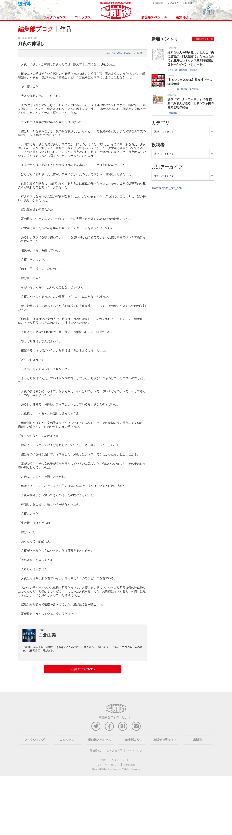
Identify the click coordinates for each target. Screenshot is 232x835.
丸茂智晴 (194, 89)
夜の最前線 (182, 89)
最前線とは (158, 3)
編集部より (184, 17)
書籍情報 (183, 70)
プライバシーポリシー (108, 765)
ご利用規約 (129, 765)
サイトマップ (134, 750)
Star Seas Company (112, 769)
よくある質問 (114, 750)
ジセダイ (126, 760)
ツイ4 (115, 760)
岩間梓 (173, 113)
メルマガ (174, 3)
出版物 (188, 3)
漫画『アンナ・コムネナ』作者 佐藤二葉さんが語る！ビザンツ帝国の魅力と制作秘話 (190, 103)
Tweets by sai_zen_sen (167, 187)
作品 (108, 53)
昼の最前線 (172, 70)
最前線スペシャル (154, 17)
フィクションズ (54, 17)
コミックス (83, 17)
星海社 (104, 760)
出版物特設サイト (165, 739)
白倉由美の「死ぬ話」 (122, 53)
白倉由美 (138, 53)
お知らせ (171, 89)
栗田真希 (194, 70)
